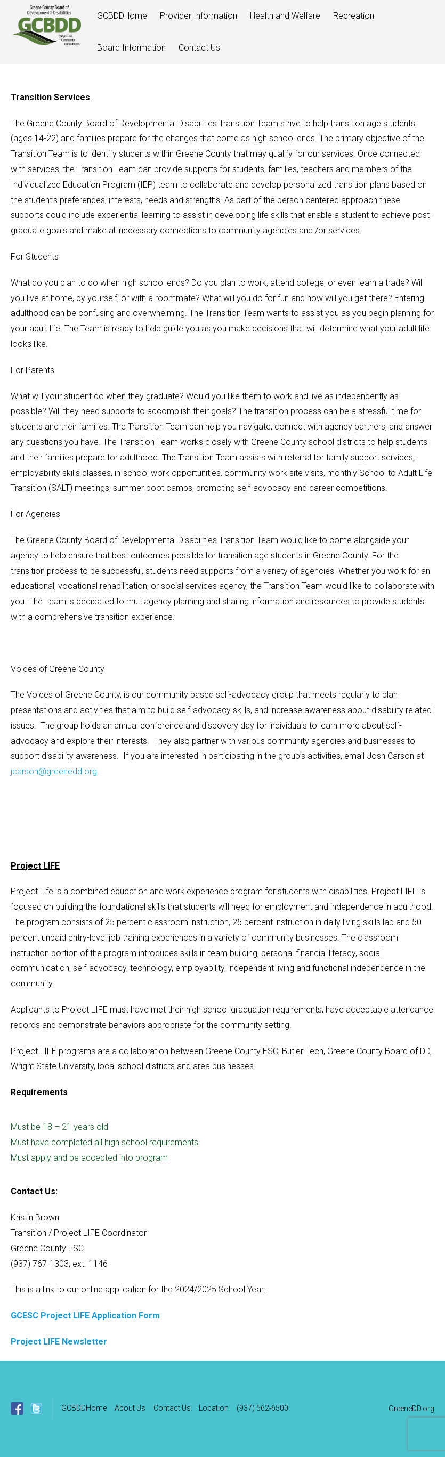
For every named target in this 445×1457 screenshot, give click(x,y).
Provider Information (198, 16)
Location (214, 1408)
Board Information (131, 48)
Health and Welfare (285, 16)
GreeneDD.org (411, 1408)
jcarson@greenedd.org (54, 771)
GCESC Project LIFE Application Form (85, 1315)
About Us (130, 1408)
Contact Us (199, 48)
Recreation (353, 16)
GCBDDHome (122, 16)
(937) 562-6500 (262, 1408)
